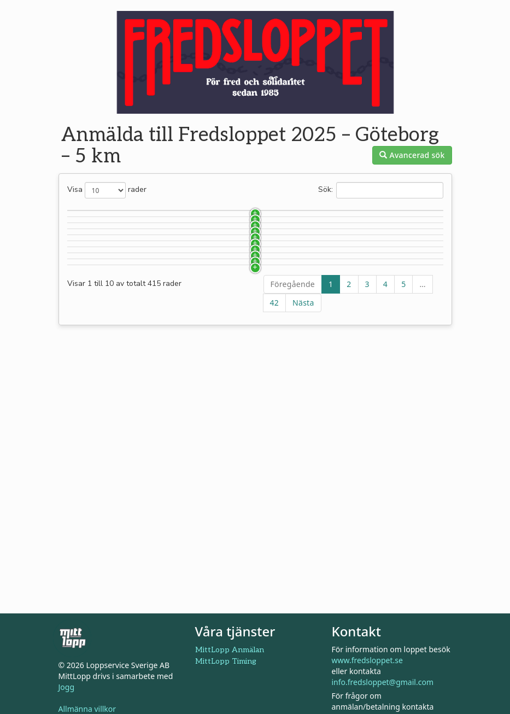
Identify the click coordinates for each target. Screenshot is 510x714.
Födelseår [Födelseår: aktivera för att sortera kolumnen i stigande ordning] (414, 212)
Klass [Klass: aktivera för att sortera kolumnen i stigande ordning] (350, 212)
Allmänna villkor (87, 709)
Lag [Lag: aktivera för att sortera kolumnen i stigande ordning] (282, 212)
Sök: (380, 190)
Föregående (293, 492)
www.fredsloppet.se (367, 660)
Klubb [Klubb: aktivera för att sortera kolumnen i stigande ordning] (213, 212)
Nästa (303, 510)
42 (274, 510)
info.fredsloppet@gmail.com (382, 682)
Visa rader (106, 190)
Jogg (66, 687)
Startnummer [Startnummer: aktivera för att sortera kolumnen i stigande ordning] (102, 212)
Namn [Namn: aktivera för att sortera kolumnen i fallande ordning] (153, 212)
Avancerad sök (411, 155)
